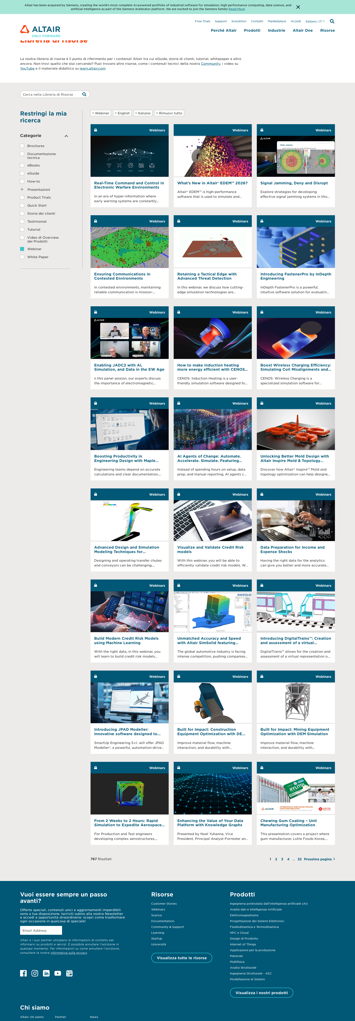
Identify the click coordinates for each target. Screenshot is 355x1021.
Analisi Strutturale (243, 967)
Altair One (303, 30)
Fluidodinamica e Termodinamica (254, 927)
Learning (157, 932)
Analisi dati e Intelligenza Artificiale (256, 909)
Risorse (327, 30)
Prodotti (252, 30)
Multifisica (237, 961)
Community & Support (167, 927)
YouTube (27, 68)
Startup (156, 938)
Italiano (143, 113)
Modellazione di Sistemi (247, 979)
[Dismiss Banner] (298, 7)
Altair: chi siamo (32, 1017)
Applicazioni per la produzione (252, 950)
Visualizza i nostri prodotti (262, 993)
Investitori (239, 21)
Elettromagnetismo (244, 915)
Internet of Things (243, 944)
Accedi (296, 21)
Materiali (236, 956)
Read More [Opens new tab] (237, 9)
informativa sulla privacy (69, 952)
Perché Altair (224, 30)
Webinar (100, 113)
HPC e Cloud (239, 932)
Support (221, 21)
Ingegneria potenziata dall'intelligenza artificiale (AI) (269, 903)
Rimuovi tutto (169, 113)
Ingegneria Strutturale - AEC (251, 973)
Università (158, 944)
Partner (60, 1017)
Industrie (276, 30)
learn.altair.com (93, 68)
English (122, 113)
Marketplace (277, 21)
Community (210, 63)
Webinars (158, 909)
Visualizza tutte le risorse (182, 958)
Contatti (257, 21)
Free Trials (202, 21)
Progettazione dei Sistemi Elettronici (257, 921)
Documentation (162, 921)
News (94, 1017)
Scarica (156, 915)
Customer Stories (164, 903)
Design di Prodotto (244, 938)
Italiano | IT (314, 21)
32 (300, 859)
